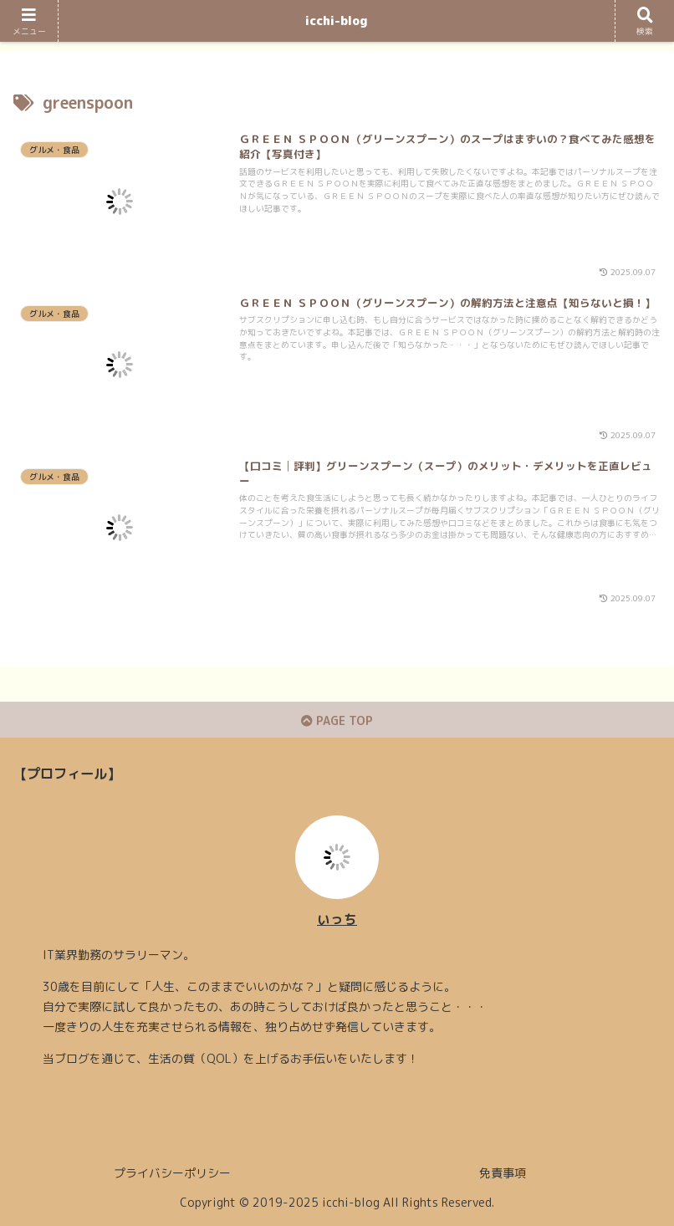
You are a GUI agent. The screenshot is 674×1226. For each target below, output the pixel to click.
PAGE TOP (337, 720)
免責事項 (502, 1173)
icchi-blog (336, 20)
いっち (337, 919)
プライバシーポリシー (172, 1173)
